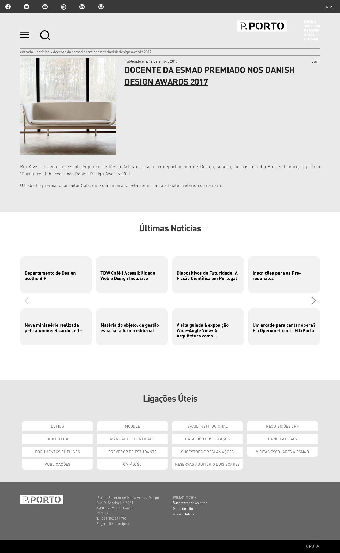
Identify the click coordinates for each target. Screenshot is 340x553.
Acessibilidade (184, 514)
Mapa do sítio (183, 508)
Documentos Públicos (57, 451)
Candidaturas (282, 438)
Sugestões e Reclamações (207, 451)
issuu (63, 6)
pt (332, 6)
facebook (8, 6)
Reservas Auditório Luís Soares (207, 464)
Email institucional (207, 426)
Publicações (57, 464)
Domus (57, 426)
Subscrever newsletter (190, 502)
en (326, 6)
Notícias (43, 51)
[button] (313, 301)
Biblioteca (57, 438)
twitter (26, 6)
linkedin (82, 6)
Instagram (100, 6)
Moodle (132, 426)
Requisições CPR (282, 426)
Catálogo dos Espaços (207, 438)
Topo (312, 546)
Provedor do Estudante (132, 451)
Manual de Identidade (132, 438)
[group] (56, 275)
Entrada (26, 51)
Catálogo (132, 464)
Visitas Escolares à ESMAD (282, 451)
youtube (45, 6)
